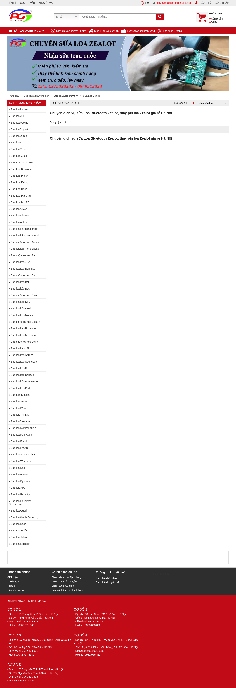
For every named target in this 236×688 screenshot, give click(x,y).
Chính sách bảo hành (63, 585)
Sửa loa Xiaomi (19, 135)
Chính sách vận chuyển (64, 581)
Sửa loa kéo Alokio (21, 308)
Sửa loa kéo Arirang (22, 354)
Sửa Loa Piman (20, 175)
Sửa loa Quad (19, 510)
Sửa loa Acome (19, 122)
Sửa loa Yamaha (20, 421)
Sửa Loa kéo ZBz (21, 202)
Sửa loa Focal (19, 441)
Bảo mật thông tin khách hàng (67, 590)
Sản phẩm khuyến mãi (108, 582)
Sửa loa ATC (18, 487)
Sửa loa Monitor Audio (23, 428)
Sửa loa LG (17, 142)
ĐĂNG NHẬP (221, 2)
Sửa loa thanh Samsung (25, 517)
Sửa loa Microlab (20, 215)
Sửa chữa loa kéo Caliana (26, 321)
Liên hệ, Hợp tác (16, 590)
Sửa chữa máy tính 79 (165, 573)
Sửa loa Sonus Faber (23, 454)
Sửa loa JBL (18, 116)
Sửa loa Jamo (19, 401)
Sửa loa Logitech (20, 543)
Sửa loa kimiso (19, 109)
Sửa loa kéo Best (20, 288)
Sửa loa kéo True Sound (25, 235)
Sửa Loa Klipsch (20, 394)
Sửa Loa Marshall (21, 195)
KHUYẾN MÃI (46, 2)
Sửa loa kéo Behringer (24, 268)
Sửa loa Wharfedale (22, 461)
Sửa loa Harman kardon (24, 228)
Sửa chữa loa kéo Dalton (25, 341)
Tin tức (11, 585)
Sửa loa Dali (18, 467)
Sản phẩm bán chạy (106, 578)
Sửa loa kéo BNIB (21, 281)
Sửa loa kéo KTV (20, 301)
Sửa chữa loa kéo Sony (24, 275)
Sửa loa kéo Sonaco (22, 374)
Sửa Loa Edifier (20, 530)
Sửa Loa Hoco (19, 189)
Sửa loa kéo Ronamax (23, 328)
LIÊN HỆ (11, 2)
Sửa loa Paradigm (21, 494)
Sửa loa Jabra (19, 537)
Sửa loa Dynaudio (21, 481)
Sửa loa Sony (18, 149)
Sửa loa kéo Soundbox (24, 361)
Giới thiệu (12, 577)
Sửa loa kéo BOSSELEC (25, 381)
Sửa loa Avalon (19, 474)
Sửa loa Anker (19, 222)
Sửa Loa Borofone (21, 169)
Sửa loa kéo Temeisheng (25, 248)
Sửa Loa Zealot (19, 155)
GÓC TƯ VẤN (27, 2)
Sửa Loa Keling (19, 182)
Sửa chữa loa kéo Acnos (25, 242)
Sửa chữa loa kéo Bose (24, 295)
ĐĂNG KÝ (205, 2)
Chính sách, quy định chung (66, 577)
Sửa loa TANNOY (21, 414)
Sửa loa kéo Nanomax (23, 335)
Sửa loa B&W (18, 408)
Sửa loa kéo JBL (20, 348)
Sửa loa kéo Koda (21, 388)
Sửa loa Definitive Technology (20, 503)
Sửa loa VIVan (19, 208)
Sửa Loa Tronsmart (22, 162)
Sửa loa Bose (18, 523)
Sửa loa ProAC (19, 447)
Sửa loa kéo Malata (22, 315)
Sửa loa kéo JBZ (20, 262)
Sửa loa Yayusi (19, 129)
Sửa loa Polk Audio (22, 434)
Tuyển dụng (13, 581)
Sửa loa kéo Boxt (20, 368)
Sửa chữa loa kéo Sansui (25, 255)
